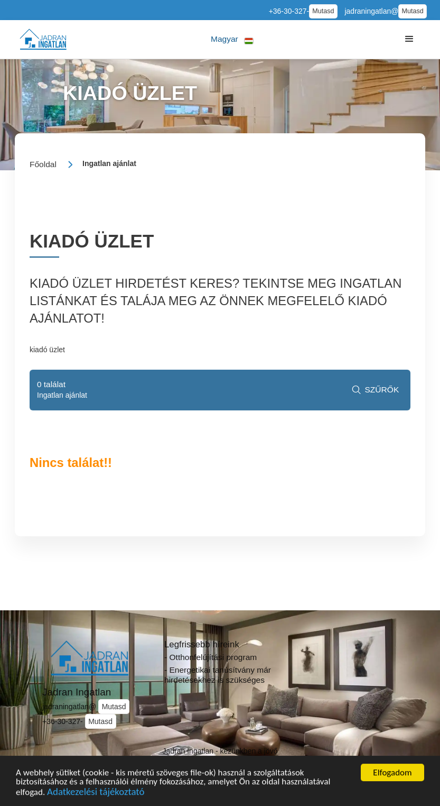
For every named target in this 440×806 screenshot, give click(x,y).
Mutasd (323, 11)
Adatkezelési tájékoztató (95, 793)
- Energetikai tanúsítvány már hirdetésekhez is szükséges (217, 674)
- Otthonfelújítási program (210, 657)
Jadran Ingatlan (76, 692)
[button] (232, 39)
